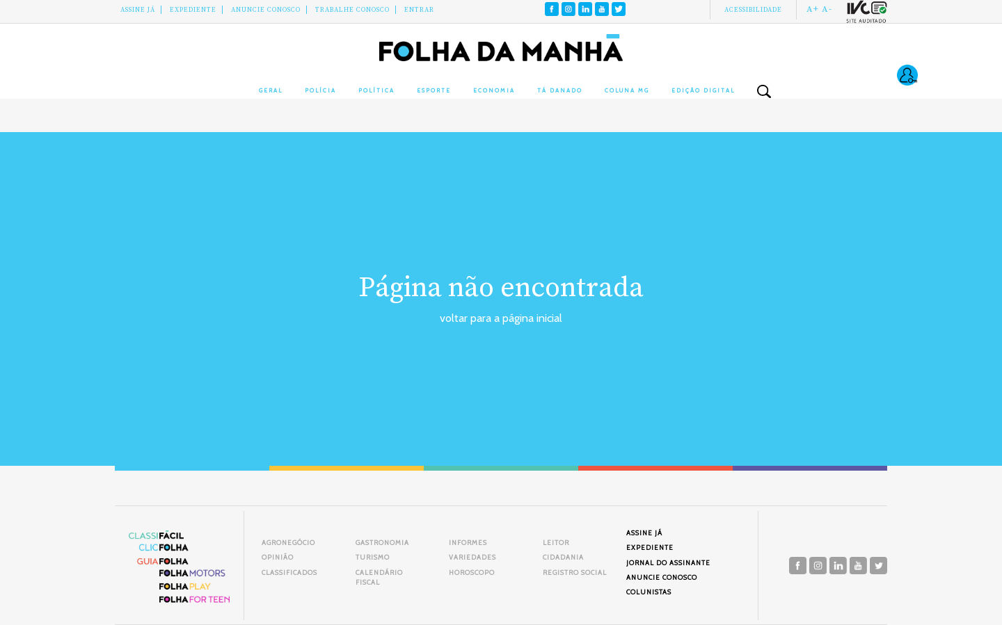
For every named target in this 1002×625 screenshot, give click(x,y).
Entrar (419, 10)
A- (827, 9)
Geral (271, 90)
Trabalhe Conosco (352, 10)
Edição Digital (703, 90)
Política (376, 90)
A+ (812, 9)
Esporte (434, 90)
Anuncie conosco (266, 10)
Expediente (193, 10)
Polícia (320, 90)
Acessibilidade (753, 10)
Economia (494, 90)
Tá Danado (559, 90)
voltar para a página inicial (501, 318)
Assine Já (137, 10)
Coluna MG (627, 90)
